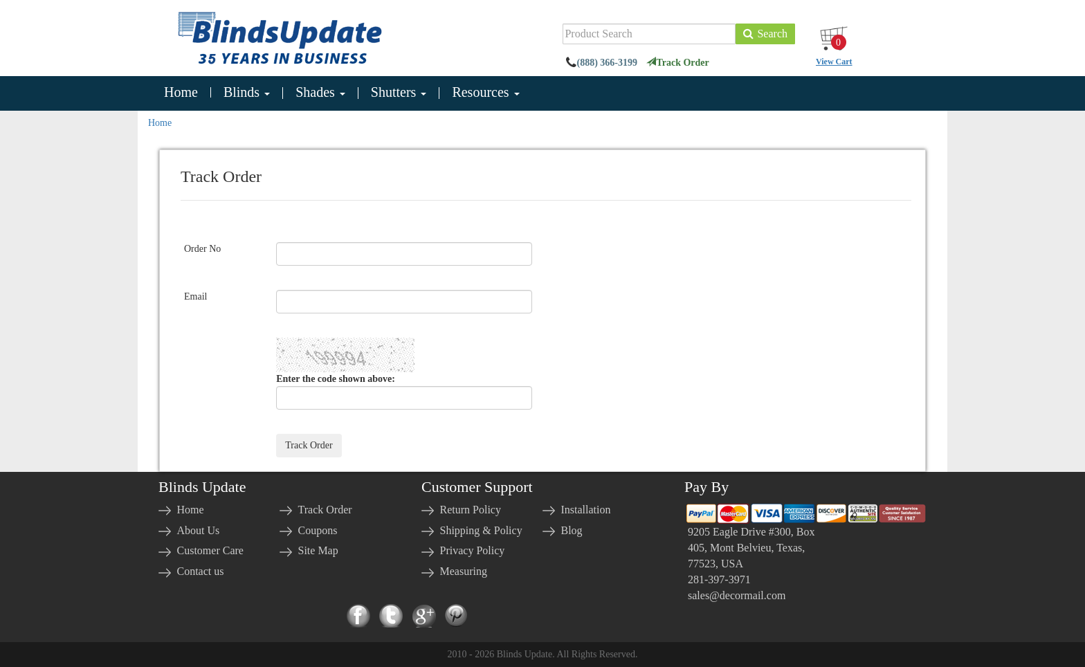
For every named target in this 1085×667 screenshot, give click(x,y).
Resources (485, 92)
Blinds (247, 92)
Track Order (677, 62)
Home (181, 92)
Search (765, 33)
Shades (320, 92)
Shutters (399, 92)
